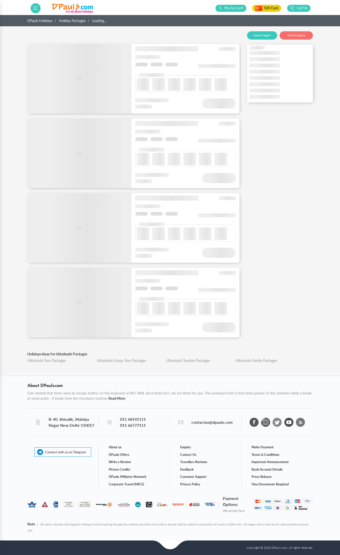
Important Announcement (270, 462)
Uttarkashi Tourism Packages (188, 360)
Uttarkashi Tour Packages (46, 360)
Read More (116, 398)
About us (115, 447)
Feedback (187, 469)
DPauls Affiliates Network (127, 477)
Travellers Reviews (193, 462)
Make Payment (263, 447)
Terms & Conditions (265, 455)
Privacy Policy (190, 484)
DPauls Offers (119, 455)
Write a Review (120, 462)
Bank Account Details (267, 469)
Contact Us (188, 455)
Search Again (262, 35)
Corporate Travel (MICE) (126, 484)
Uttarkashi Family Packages (256, 360)
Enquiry (185, 447)
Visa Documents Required (270, 484)
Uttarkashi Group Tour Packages (121, 360)
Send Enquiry (296, 35)
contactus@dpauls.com (212, 422)
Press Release (262, 477)
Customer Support (193, 477)
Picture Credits (119, 469)
